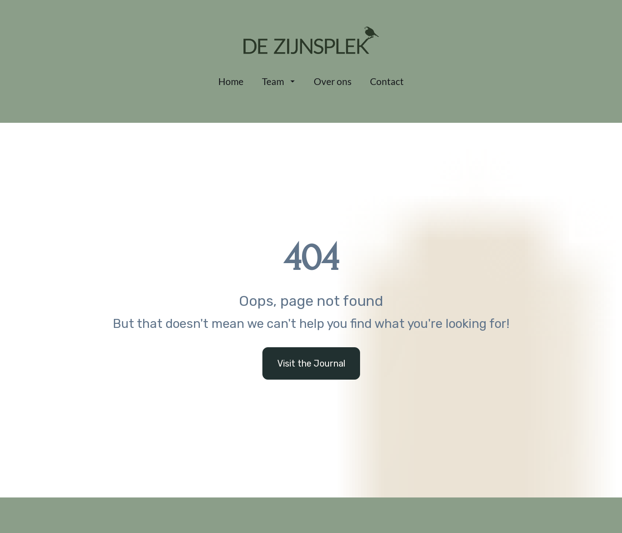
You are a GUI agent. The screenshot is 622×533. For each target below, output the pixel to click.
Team (278, 81)
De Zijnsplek (304, 495)
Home (230, 81)
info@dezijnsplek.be (119, 495)
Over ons (333, 81)
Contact (387, 81)
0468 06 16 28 (109, 512)
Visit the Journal (311, 341)
